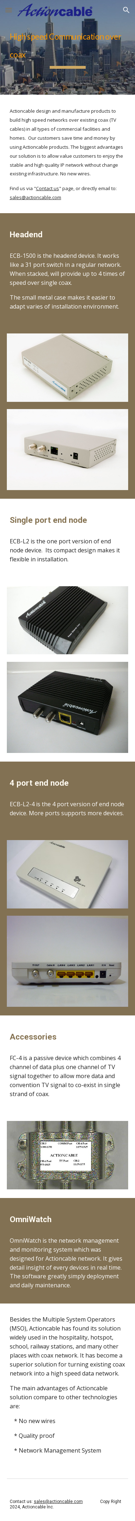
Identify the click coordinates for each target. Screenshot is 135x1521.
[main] (68, 47)
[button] (8, 10)
